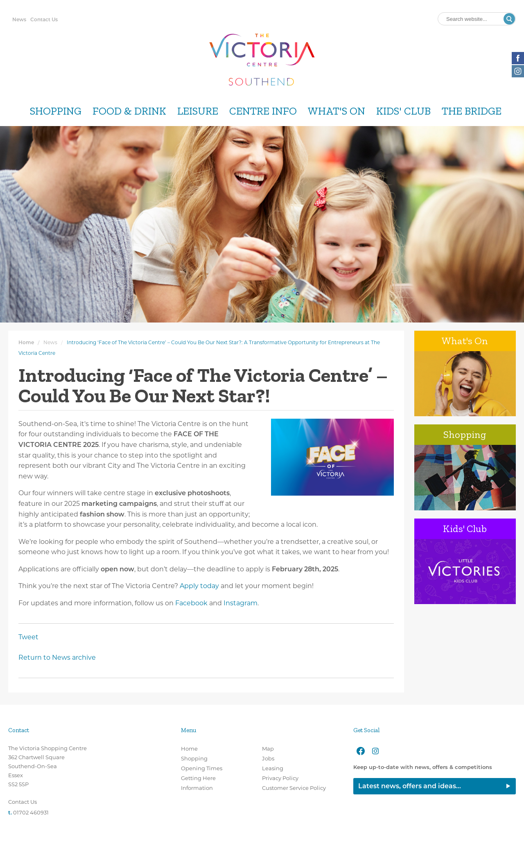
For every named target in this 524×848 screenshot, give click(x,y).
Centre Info (263, 111)
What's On (336, 111)
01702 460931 (31, 812)
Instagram (240, 603)
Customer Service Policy (294, 788)
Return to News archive (57, 657)
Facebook (191, 603)
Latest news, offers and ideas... (409, 786)
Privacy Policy (280, 778)
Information (197, 788)
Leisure (197, 111)
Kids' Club (403, 111)
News (19, 19)
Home (26, 342)
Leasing (272, 768)
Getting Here (198, 778)
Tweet (28, 637)
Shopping (55, 111)
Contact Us (44, 19)
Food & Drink (129, 111)
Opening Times (201, 768)
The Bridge (471, 111)
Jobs (268, 758)
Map (268, 748)
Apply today (199, 586)
